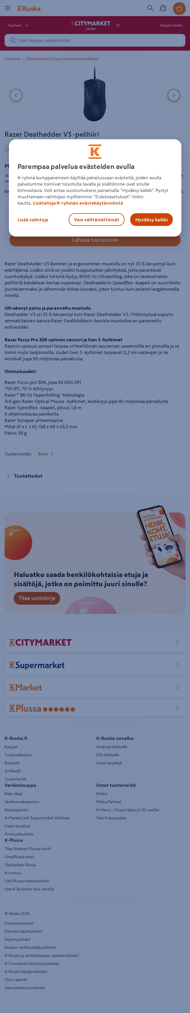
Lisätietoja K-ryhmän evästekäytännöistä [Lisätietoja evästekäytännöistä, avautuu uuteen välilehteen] (78, 203)
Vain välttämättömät (96, 219)
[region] (95, 188)
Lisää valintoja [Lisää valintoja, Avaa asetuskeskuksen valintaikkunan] (33, 219)
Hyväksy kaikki (151, 219)
